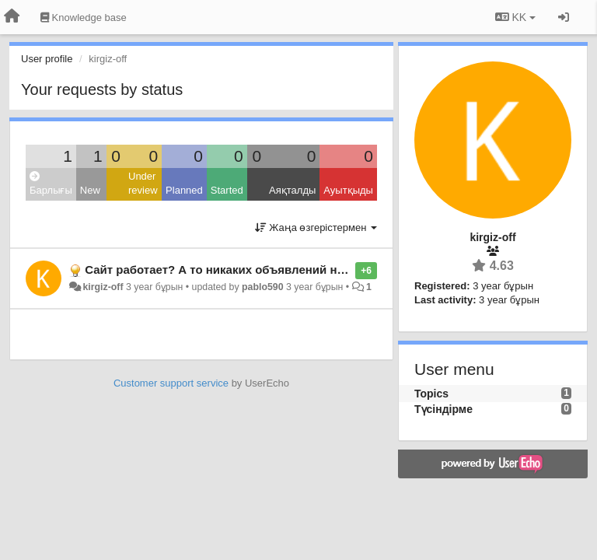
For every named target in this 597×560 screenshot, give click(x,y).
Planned (184, 190)
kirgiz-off (102, 287)
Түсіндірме (443, 409)
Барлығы (51, 184)
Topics (431, 393)
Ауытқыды (348, 190)
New (90, 190)
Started (227, 190)
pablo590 (263, 287)
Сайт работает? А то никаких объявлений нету (220, 269)
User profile (46, 59)
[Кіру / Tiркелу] (564, 17)
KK (515, 17)
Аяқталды (292, 190)
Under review (143, 183)
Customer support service (171, 383)
